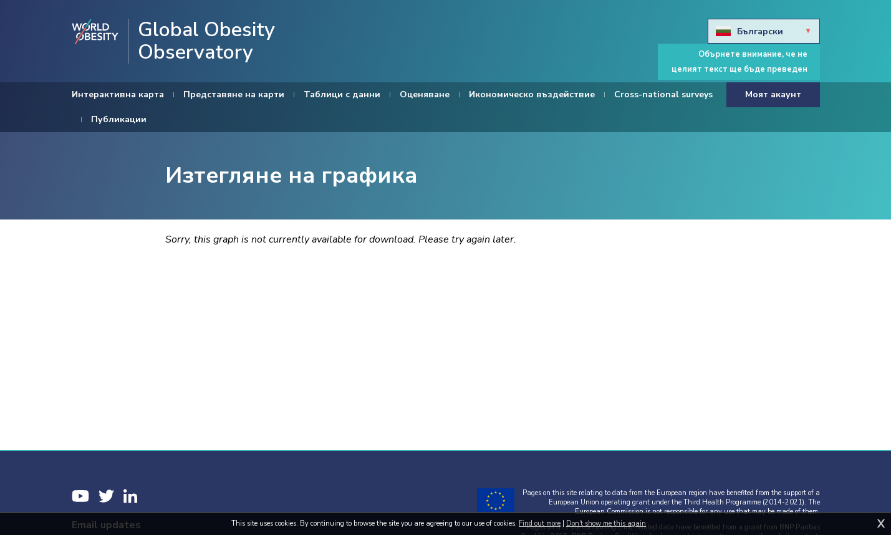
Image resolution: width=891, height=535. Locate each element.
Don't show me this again (606, 523)
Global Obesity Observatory (206, 41)
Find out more (540, 523)
